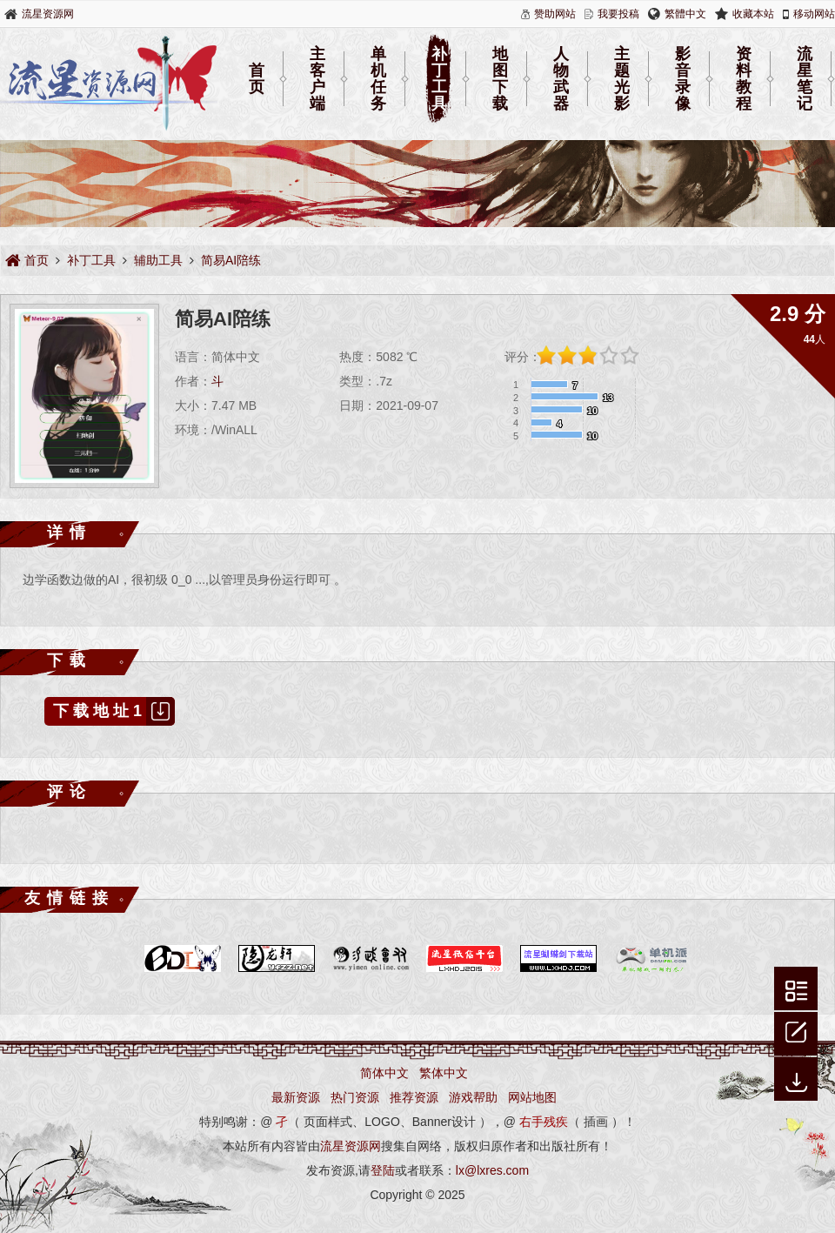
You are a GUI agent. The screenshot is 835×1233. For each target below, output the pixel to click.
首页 (256, 79)
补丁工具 (439, 79)
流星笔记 (804, 79)
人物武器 (561, 79)
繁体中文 (443, 1073)
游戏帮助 (473, 1097)
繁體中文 (685, 14)
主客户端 (317, 79)
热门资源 (355, 1097)
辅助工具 (158, 260)
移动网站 (814, 14)
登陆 (383, 1170)
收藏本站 (753, 14)
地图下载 (500, 79)
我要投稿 (618, 14)
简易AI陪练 (231, 260)
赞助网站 (555, 14)
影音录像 (683, 79)
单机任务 (378, 79)
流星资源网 (48, 14)
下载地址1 (114, 711)
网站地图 (532, 1097)
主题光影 (622, 79)
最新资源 (295, 1097)
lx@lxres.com (492, 1170)
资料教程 (744, 79)
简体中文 (384, 1073)
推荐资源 (414, 1097)
